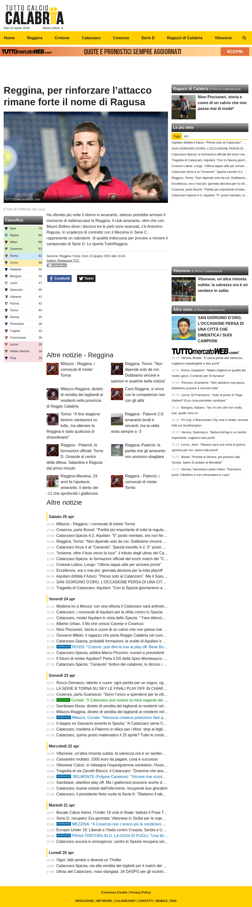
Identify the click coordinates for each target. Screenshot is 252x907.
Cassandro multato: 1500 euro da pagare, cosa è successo (107, 759)
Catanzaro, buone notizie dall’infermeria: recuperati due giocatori (111, 788)
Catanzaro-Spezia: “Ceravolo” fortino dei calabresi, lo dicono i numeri (115, 664)
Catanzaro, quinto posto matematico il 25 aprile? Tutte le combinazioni (116, 735)
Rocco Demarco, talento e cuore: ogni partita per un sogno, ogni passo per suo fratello (130, 683)
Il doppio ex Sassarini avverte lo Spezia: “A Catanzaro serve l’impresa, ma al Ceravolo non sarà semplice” (147, 723)
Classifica (14, 220)
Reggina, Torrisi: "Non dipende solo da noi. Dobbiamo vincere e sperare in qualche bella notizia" (138, 541)
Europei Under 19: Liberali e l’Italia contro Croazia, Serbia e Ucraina (114, 830)
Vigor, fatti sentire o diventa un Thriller (88, 860)
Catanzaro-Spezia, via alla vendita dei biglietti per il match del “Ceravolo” (118, 866)
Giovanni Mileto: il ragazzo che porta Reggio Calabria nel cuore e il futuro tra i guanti (128, 635)
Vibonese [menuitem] (223, 38)
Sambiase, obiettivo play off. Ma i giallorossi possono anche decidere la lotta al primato (130, 782)
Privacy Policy (140, 892)
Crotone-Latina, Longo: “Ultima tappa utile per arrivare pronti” (108, 565)
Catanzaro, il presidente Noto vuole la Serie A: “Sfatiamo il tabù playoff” (117, 794)
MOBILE (162, 901)
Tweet (86, 278)
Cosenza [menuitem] (121, 38)
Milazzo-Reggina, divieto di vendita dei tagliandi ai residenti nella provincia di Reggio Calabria (136, 712)
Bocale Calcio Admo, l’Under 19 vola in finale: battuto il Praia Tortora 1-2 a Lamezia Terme (133, 812)
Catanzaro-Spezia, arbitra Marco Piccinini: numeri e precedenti (110, 653)
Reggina (65, 256)
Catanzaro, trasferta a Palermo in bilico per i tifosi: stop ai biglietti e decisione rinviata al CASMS (138, 729)
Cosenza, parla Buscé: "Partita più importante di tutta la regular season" (118, 530)
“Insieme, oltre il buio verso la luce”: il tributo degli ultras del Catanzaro (116, 553)
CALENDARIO (125, 901)
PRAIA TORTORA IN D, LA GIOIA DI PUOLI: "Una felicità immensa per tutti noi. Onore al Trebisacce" (151, 836)
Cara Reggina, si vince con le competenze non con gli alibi (145, 395)
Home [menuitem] (9, 38)
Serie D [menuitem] (148, 38)
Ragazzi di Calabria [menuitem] (184, 38)
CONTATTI (145, 901)
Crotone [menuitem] (62, 38)
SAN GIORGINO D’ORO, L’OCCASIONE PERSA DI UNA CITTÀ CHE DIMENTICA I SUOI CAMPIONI (144, 582)
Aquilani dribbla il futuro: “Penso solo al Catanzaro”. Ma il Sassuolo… (115, 576)
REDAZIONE (84, 901)
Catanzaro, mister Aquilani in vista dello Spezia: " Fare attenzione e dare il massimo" (128, 618)
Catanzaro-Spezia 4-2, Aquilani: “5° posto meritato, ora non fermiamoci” (117, 536)
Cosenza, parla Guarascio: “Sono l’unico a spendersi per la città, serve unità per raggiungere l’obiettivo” (145, 694)
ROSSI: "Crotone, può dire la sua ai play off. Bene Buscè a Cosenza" (123, 647)
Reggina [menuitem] (34, 38)
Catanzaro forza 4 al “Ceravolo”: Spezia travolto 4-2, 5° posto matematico (119, 547)
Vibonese (181, 271)
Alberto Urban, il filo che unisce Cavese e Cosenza (99, 624)
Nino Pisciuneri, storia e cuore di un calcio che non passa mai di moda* (117, 629)
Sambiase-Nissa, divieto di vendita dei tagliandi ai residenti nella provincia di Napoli (127, 706)
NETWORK (104, 901)
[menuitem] (244, 38)
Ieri (186, 136)
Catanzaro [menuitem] (91, 38)
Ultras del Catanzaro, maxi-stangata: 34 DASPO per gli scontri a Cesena (118, 871)
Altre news (183, 309)
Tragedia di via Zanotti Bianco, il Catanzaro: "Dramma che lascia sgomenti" (120, 771)
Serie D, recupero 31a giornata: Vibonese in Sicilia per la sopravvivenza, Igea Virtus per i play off (139, 818)
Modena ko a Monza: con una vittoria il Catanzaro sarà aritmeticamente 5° (120, 606)
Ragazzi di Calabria (190, 89)
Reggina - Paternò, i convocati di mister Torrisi (142, 482)
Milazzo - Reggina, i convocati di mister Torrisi (78, 369)
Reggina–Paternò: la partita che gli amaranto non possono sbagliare (145, 451)
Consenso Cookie (114, 892)
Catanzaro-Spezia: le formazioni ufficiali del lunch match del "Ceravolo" (117, 559)
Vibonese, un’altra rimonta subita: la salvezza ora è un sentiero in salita (117, 753)
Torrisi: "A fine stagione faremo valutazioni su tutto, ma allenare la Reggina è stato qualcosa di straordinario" (73, 425)
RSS (173, 901)
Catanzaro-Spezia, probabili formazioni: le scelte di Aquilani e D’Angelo (117, 641)
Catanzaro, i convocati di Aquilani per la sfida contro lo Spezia (109, 612)
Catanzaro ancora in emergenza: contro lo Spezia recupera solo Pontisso (119, 841)
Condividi (59, 278)
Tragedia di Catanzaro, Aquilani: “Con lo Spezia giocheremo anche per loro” (121, 588)
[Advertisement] (126, 72)
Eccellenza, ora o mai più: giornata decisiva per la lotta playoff (109, 570)
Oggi (176, 136)
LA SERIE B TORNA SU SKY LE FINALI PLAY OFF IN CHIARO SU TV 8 (119, 688)
